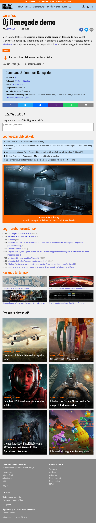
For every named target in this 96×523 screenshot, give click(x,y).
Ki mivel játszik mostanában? (19, 233)
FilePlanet (7, 44)
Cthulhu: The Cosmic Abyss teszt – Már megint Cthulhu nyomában (31, 156)
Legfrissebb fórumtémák (19, 228)
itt (55, 44)
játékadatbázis (39, 6)
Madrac (11, 29)
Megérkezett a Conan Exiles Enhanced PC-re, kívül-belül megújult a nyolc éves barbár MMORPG (43, 152)
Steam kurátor (54, 481)
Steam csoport (55, 478)
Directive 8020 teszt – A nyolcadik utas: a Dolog (24, 141)
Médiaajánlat (7, 475)
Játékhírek (9, 15)
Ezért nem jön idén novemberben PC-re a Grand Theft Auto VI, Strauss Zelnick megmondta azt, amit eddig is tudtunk (48, 146)
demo (6, 50)
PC (16, 77)
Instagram (53, 475)
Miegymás (6, 505)
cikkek (28, 6)
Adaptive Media (8, 512)
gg (70, 6)
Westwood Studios (22, 81)
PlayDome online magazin (14, 464)
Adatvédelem (7, 478)
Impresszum (7, 472)
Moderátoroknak (14, 249)
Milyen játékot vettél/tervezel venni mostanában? (27, 261)
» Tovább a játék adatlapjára (17, 98)
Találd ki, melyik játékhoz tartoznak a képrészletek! (48, 219)
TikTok (51, 484)
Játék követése (34, 64)
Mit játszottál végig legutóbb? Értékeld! (23, 258)
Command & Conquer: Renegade (28, 72)
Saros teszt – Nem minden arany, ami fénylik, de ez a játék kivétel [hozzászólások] (41, 267)
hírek (20, 6)
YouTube (52, 472)
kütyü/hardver (53, 6)
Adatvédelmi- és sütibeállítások (15, 517)
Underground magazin (11, 497)
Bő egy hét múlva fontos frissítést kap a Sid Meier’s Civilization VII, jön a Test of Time (39, 160)
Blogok (5, 486)
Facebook (53, 469)
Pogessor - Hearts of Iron (12, 500)
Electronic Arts (17, 84)
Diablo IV (11, 239)
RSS (4, 481)
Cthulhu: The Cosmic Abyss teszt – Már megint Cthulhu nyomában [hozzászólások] (41, 264)
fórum (64, 6)
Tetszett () (11, 64)
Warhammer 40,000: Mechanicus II (22, 236)
